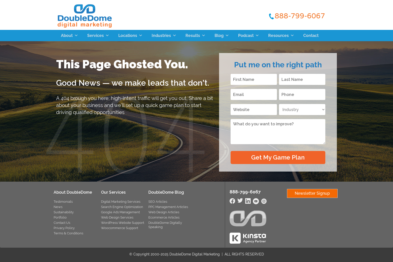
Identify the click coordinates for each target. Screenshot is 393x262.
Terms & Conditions (68, 233)
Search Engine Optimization (122, 207)
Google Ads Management (120, 212)
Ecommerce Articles (163, 217)
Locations (130, 35)
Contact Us (62, 223)
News (58, 207)
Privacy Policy (64, 228)
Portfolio (60, 217)
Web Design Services (117, 217)
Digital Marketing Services (120, 201)
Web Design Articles (163, 212)
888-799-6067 (300, 16)
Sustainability (64, 212)
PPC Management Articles (168, 207)
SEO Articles (157, 201)
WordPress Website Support (122, 223)
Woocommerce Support (119, 228)
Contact (311, 35)
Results (195, 35)
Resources (281, 35)
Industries (164, 35)
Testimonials (63, 201)
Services (98, 35)
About (69, 35)
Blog (222, 35)
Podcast (248, 35)
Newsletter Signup (312, 193)
